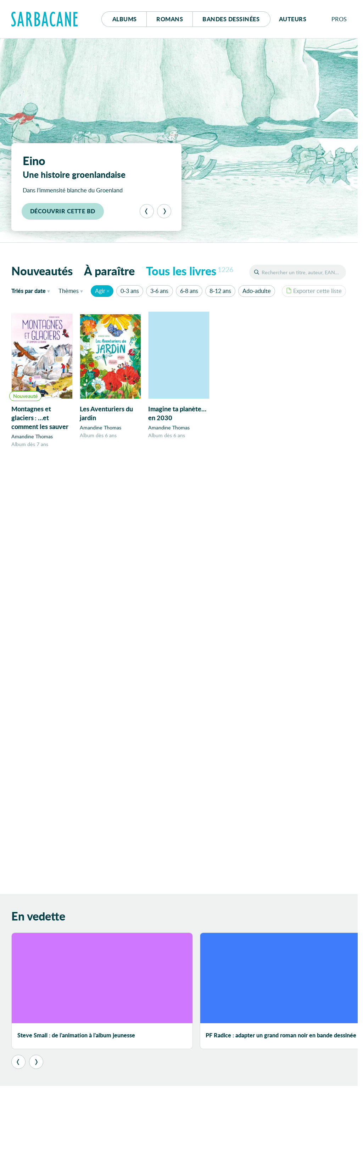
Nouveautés (42, 271)
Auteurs (293, 19)
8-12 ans (220, 291)
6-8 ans (189, 291)
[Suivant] (164, 211)
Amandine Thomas (32, 436)
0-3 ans (130, 291)
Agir (100, 291)
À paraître (109, 271)
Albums (124, 19)
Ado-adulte (256, 291)
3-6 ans (159, 291)
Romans (169, 19)
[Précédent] (147, 211)
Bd (230, 19)
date (32, 290)
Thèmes (68, 291)
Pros (339, 19)
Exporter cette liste (314, 291)
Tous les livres (189, 271)
